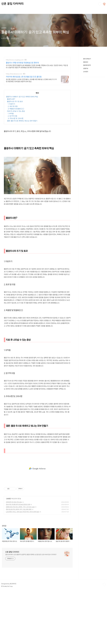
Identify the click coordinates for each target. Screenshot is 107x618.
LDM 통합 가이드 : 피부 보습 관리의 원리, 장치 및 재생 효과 (22, 539)
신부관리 (8, 525)
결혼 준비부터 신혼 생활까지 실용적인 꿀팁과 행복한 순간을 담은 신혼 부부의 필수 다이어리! (30, 581)
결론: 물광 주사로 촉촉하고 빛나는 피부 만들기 (22, 148)
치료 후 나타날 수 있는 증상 (16, 138)
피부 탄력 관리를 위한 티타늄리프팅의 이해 (18, 531)
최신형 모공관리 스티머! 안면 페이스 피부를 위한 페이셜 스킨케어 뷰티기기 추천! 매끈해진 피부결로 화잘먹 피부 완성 (31, 80)
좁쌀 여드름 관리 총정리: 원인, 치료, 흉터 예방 (18, 536)
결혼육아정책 (87, 123)
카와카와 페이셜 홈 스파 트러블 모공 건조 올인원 (24, 77)
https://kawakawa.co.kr (14, 74)
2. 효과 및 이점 (13, 133)
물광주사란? (11, 126)
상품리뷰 (85, 126)
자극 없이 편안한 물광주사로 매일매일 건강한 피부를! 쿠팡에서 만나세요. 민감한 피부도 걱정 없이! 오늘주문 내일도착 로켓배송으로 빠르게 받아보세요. (37, 66)
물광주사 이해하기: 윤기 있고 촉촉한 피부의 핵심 (22, 124)
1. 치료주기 (11, 131)
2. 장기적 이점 (12, 143)
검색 (99, 3)
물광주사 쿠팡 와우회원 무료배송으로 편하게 (22, 63)
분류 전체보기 (87, 117)
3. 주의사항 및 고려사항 (15, 145)
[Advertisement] (37, 100)
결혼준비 (85, 120)
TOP (104, 611)
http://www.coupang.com (15, 60)
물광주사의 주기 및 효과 (15, 128)
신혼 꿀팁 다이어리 (12, 3)
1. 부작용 (11, 140)
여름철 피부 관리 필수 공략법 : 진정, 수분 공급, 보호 (20, 534)
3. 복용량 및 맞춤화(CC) (16, 136)
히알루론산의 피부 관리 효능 (14, 529)
